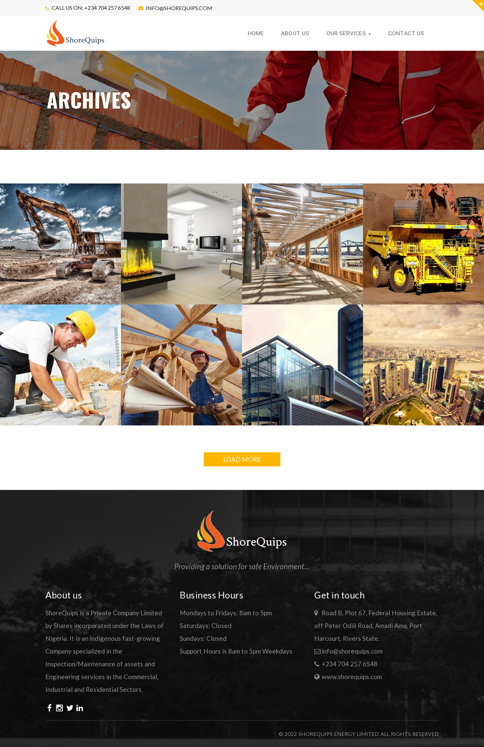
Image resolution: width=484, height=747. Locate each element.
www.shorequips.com (352, 676)
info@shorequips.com (179, 8)
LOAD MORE (242, 459)
